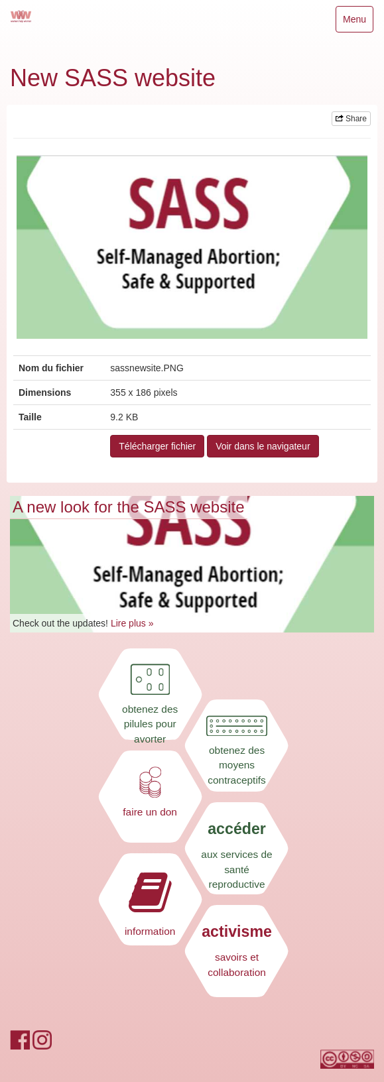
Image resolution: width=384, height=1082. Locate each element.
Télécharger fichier (157, 446)
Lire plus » (132, 623)
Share (351, 118)
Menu (357, 22)
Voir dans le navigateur (263, 446)
